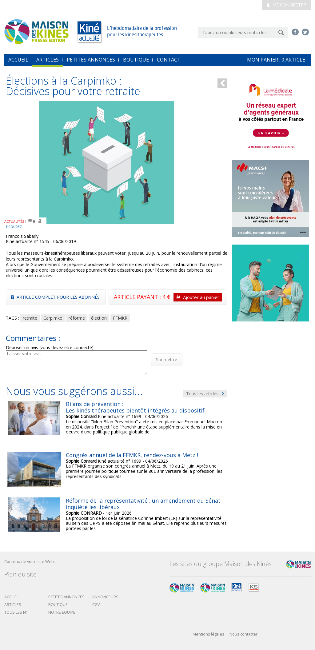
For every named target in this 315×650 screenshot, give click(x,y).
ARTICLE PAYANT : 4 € (168, 297)
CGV (96, 604)
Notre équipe (61, 612)
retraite (30, 318)
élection (99, 318)
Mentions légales (208, 634)
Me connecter (286, 5)
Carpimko (52, 318)
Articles (47, 59)
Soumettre (166, 359)
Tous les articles (205, 394)
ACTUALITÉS (14, 221)
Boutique (136, 59)
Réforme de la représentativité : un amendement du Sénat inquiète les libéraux (143, 504)
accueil (18, 59)
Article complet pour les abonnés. (56, 297)
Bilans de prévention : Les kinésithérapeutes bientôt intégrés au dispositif (135, 407)
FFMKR (120, 318)
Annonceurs (105, 597)
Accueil (11, 597)
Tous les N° (16, 612)
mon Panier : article (276, 59)
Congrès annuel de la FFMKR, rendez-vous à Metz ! (132, 455)
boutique (58, 604)
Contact (169, 59)
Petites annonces (91, 59)
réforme (77, 318)
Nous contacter (243, 634)
